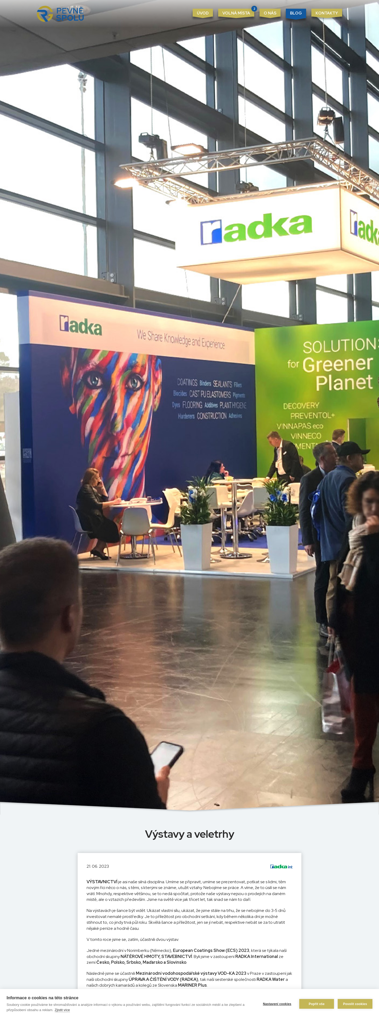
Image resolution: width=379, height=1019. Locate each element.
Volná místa (238, 12)
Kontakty (327, 13)
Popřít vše (317, 1004)
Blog (296, 13)
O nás (270, 13)
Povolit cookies (355, 1004)
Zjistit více (62, 1010)
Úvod (203, 13)
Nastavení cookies (277, 1004)
